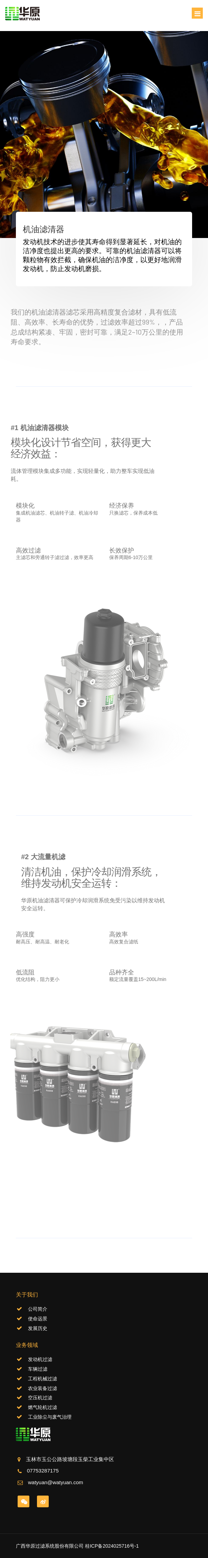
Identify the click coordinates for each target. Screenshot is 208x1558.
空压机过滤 (40, 1397)
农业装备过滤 (42, 1388)
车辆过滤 (37, 1369)
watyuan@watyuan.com (55, 1482)
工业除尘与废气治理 (50, 1417)
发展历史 (37, 1328)
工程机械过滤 (42, 1378)
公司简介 (37, 1309)
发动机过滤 (40, 1359)
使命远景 (37, 1318)
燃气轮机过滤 (42, 1407)
